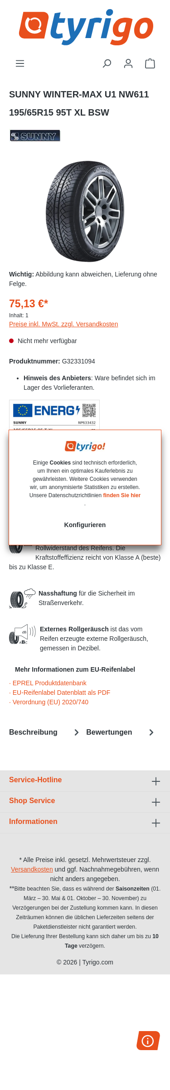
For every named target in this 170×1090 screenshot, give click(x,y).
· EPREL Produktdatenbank (48, 683)
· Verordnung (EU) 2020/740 (48, 702)
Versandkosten (32, 869)
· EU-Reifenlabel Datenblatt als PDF (59, 692)
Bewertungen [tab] (121, 732)
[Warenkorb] (150, 63)
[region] (85, 211)
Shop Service (32, 800)
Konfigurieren (85, 524)
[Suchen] (106, 63)
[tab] (45, 732)
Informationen (33, 821)
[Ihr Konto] (128, 63)
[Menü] (20, 63)
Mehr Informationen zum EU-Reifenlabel (75, 669)
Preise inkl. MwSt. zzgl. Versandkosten (63, 324)
